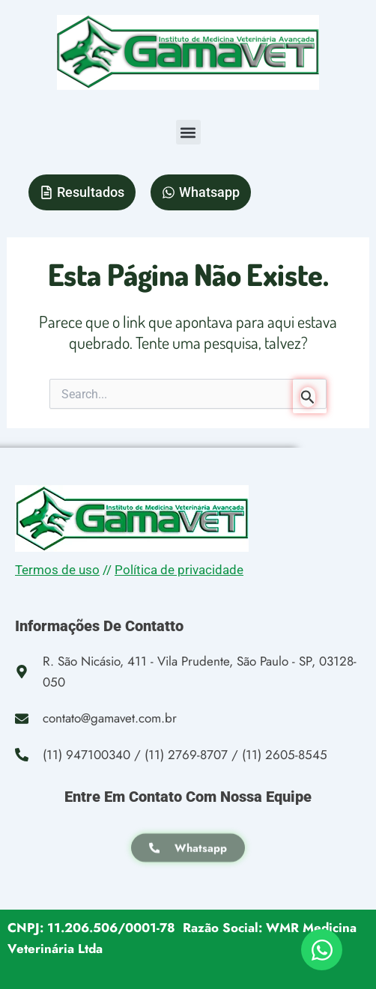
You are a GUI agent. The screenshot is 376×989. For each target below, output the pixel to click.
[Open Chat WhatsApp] (321, 949)
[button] (188, 132)
